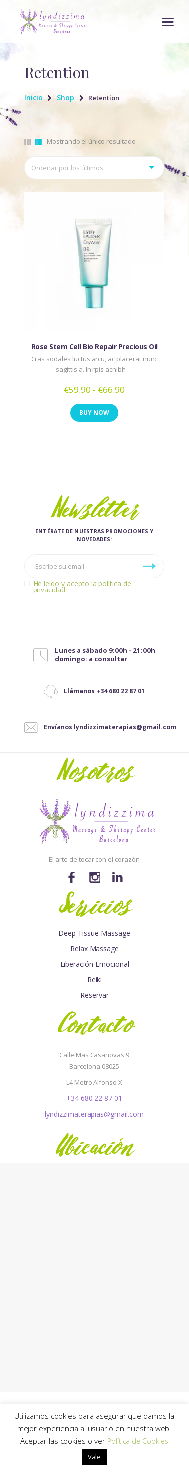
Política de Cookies (138, 1441)
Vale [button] (95, 1456)
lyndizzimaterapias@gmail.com (94, 1114)
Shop (65, 97)
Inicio (33, 97)
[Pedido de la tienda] (94, 167)
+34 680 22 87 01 (94, 1098)
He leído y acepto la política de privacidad (83, 586)
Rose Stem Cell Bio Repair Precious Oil (95, 346)
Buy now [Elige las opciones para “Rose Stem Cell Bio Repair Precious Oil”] (95, 412)
